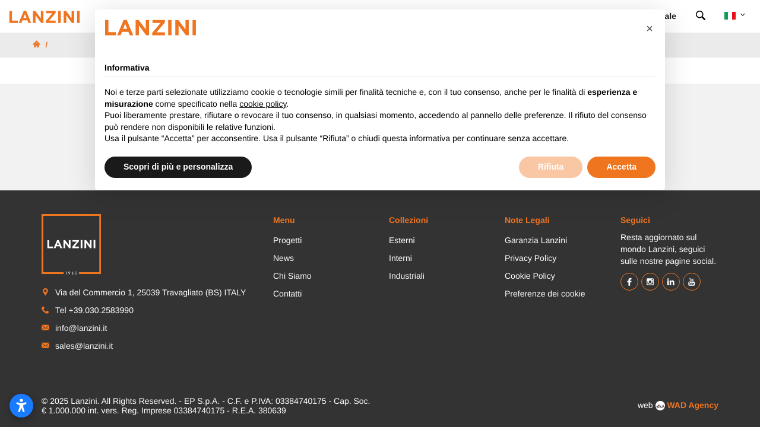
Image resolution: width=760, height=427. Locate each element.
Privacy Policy (530, 258)
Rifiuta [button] (551, 166)
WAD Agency (692, 405)
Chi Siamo (292, 276)
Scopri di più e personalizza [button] (178, 166)
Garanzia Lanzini (536, 240)
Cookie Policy (530, 276)
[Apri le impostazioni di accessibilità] (21, 406)
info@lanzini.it (81, 328)
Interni (400, 258)
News (283, 258)
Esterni (402, 240)
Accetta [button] (621, 166)
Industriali (407, 276)
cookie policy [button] (262, 104)
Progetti (287, 240)
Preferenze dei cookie (545, 293)
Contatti (287, 293)
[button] (649, 28)
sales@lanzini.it (84, 345)
